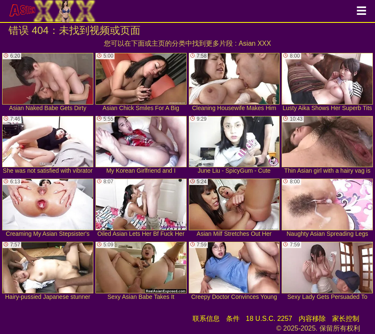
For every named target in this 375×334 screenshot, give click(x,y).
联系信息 (206, 318)
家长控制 (345, 318)
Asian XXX (254, 43)
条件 (233, 318)
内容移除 (312, 318)
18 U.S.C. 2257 (269, 318)
